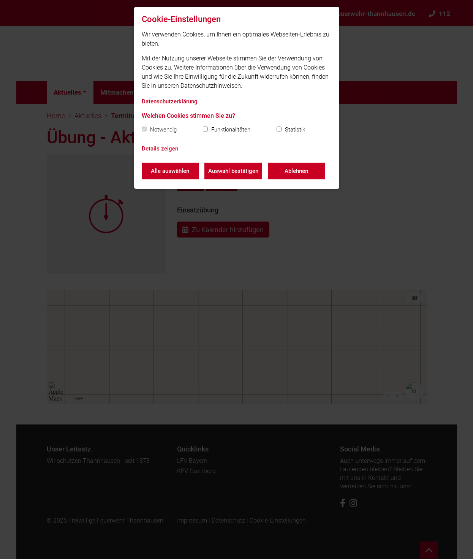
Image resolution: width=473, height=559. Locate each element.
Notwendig (163, 129)
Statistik (295, 129)
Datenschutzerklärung (170, 101)
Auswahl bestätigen (233, 171)
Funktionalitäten (230, 129)
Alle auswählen (170, 171)
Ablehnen (296, 171)
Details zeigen (160, 148)
